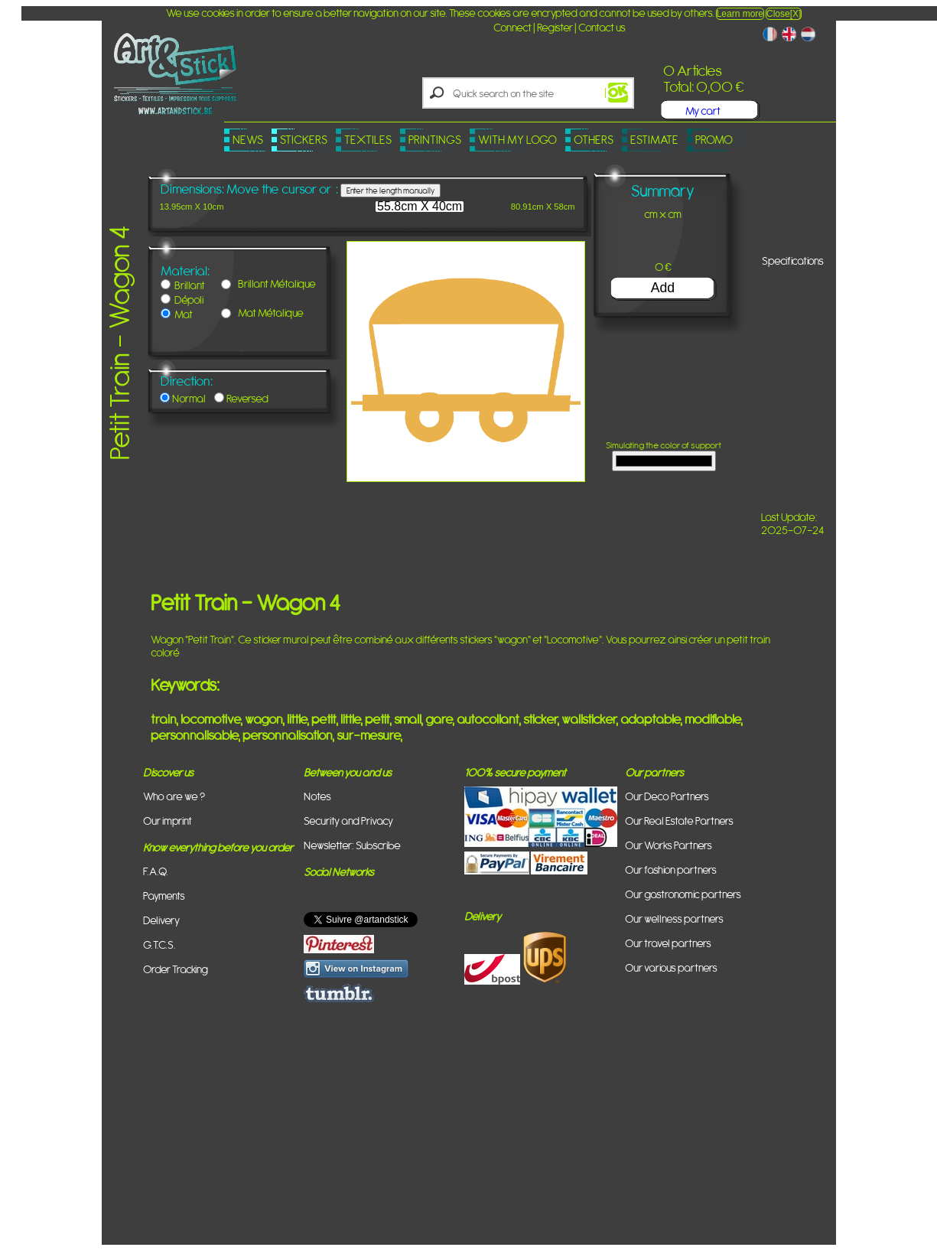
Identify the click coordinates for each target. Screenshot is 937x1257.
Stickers (303, 139)
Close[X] (783, 13)
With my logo (517, 139)
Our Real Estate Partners (679, 820)
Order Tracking (175, 968)
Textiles (368, 139)
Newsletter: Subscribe (352, 845)
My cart (703, 110)
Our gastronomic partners (683, 893)
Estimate (654, 139)
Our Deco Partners (667, 796)
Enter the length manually (390, 190)
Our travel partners (668, 942)
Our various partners (671, 967)
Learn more (740, 13)
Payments (164, 895)
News (248, 139)
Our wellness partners (674, 918)
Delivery (161, 919)
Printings (434, 139)
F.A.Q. (155, 871)
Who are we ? (174, 796)
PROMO (714, 139)
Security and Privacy (348, 820)
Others (593, 139)
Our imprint (167, 820)
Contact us (602, 27)
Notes (317, 796)
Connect (512, 27)
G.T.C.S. (159, 944)
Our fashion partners (671, 869)
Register (555, 27)
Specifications (793, 260)
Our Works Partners (668, 845)
